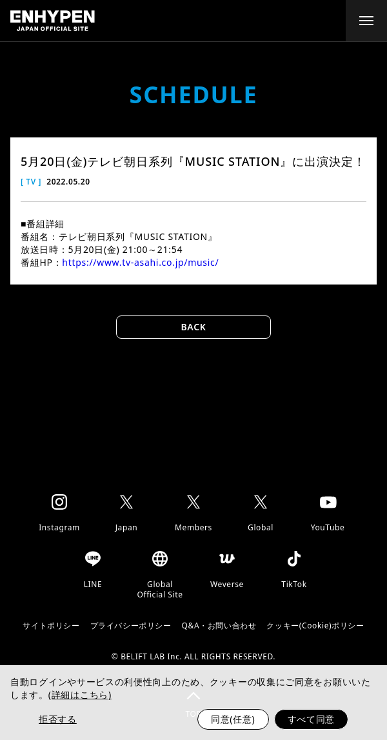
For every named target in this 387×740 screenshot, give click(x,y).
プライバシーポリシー (131, 626)
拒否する (58, 719)
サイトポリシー (51, 626)
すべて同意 (311, 719)
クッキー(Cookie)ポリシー (315, 626)
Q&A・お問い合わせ (219, 626)
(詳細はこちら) (80, 694)
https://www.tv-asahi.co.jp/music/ (140, 262)
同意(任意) (233, 719)
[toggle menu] (366, 20)
